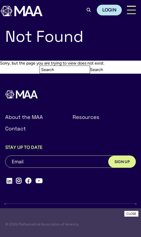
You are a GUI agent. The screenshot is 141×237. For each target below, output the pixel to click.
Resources (86, 117)
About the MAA (24, 117)
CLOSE (131, 214)
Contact (15, 128)
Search (96, 69)
